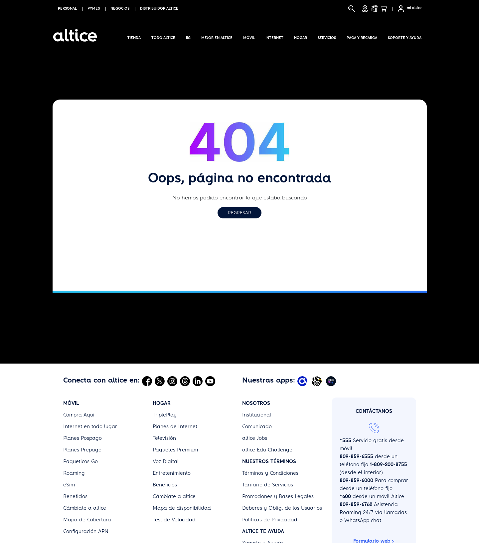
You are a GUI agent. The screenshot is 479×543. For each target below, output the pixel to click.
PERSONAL (67, 8)
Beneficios (75, 496)
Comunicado (257, 426)
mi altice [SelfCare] (414, 7)
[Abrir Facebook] (147, 381)
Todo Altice (163, 36)
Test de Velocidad (174, 519)
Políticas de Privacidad (269, 519)
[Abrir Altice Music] (317, 381)
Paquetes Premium (175, 449)
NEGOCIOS (119, 8)
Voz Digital (166, 461)
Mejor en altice (217, 36)
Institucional (256, 414)
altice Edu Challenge (267, 449)
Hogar (300, 36)
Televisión (164, 438)
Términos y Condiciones (270, 473)
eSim (69, 484)
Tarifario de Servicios (267, 484)
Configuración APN (85, 531)
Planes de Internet (175, 426)
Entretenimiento (172, 473)
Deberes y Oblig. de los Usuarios (282, 508)
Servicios (327, 36)
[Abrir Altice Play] (332, 381)
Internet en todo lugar (90, 426)
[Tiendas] (365, 9)
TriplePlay (165, 414)
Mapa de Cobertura (87, 519)
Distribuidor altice (159, 8)
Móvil (249, 36)
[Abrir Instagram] (172, 381)
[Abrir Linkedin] (198, 381)
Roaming (74, 473)
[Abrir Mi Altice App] (303, 381)
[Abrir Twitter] (160, 381)
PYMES (93, 8)
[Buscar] (351, 9)
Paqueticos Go (80, 461)
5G (188, 36)
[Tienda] (385, 9)
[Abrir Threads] (185, 381)
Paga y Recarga (362, 36)
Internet (274, 36)
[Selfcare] (398, 9)
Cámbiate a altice (84, 508)
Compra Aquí (78, 414)
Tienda (134, 36)
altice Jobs (254, 438)
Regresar (239, 212)
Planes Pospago (82, 438)
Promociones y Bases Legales (278, 496)
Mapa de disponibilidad (182, 508)
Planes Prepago (82, 449)
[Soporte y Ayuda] (374, 9)
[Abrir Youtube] (210, 381)
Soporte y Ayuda (404, 36)
